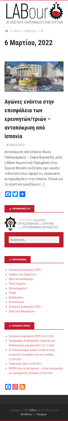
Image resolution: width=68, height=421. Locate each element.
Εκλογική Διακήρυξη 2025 (25, 269)
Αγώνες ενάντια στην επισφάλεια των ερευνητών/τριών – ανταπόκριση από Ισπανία (29, 119)
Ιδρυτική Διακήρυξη (21, 279)
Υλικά (12, 293)
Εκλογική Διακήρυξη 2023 (25, 306)
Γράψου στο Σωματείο (22, 274)
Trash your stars (18, 363)
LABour (33, 410)
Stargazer (42, 414)
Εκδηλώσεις (16, 297)
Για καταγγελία (18, 288)
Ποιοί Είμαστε (17, 283)
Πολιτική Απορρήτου (21, 311)
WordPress (26, 414)
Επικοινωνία (16, 302)
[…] (43, 184)
